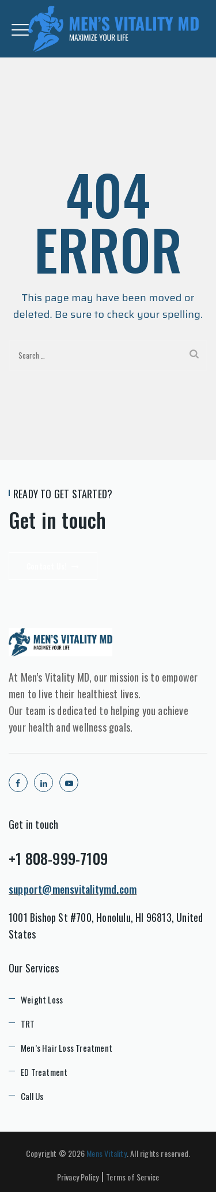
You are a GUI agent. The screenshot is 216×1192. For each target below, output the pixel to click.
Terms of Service (132, 1177)
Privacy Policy (78, 1177)
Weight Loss (42, 999)
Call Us (32, 1096)
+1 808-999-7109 (58, 858)
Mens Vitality (106, 1153)
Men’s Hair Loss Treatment (66, 1047)
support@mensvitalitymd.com (73, 889)
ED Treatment (44, 1072)
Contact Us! (52, 566)
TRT (28, 1023)
